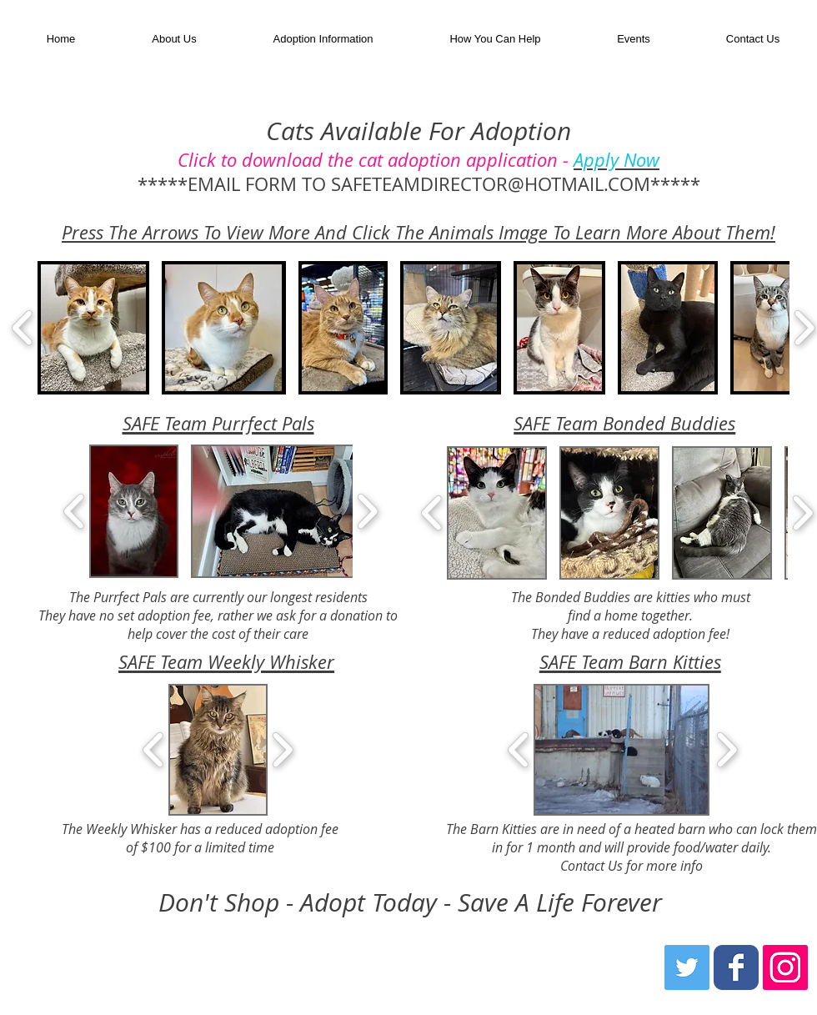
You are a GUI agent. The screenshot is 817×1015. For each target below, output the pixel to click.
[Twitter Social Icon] (686, 967)
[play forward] (367, 511)
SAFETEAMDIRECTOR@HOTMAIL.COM (490, 184)
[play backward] (23, 328)
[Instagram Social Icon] (785, 967)
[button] (322, 39)
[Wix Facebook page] (736, 967)
